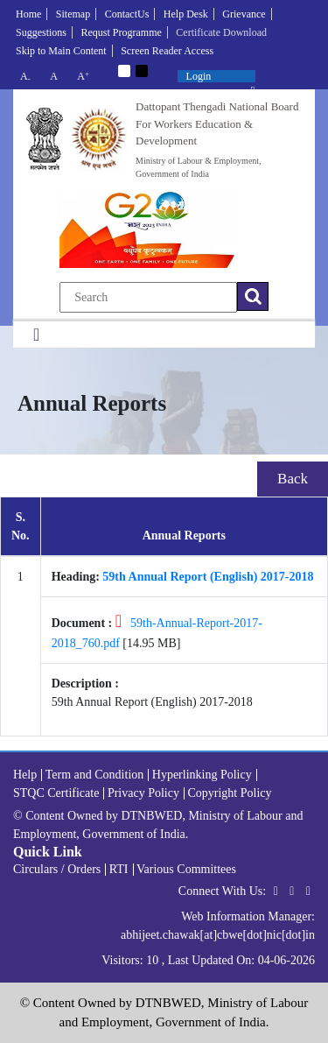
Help (25, 774)
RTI (119, 869)
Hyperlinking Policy (202, 774)
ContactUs (127, 14)
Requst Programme (121, 32)
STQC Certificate (56, 793)
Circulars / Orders (57, 869)
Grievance (243, 14)
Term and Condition (94, 774)
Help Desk (186, 14)
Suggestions (41, 32)
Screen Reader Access (167, 51)
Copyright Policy (229, 793)
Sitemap (73, 14)
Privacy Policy (143, 793)
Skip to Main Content (61, 51)
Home (28, 14)
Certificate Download (221, 32)
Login (199, 76)
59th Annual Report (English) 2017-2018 (207, 576)
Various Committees (186, 869)
